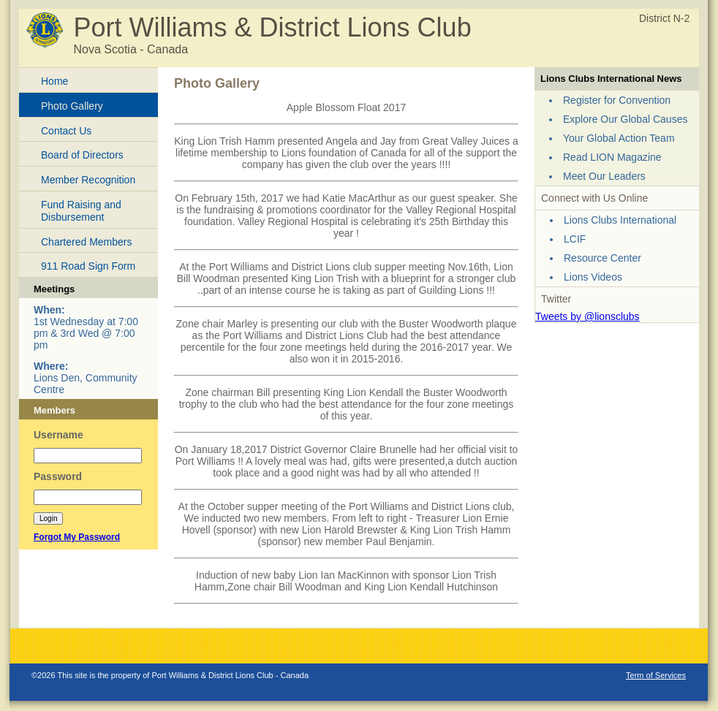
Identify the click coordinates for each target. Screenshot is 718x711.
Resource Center (602, 258)
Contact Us (66, 131)
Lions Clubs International (620, 220)
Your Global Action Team (619, 138)
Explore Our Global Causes (625, 119)
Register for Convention (616, 100)
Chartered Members (86, 242)
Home (54, 81)
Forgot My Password (77, 537)
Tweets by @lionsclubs (587, 316)
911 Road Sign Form (88, 266)
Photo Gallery (72, 106)
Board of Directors (82, 155)
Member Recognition (88, 180)
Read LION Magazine (612, 157)
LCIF (575, 239)
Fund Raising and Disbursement (81, 211)
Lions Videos (593, 277)
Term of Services (656, 675)
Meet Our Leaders (604, 176)
